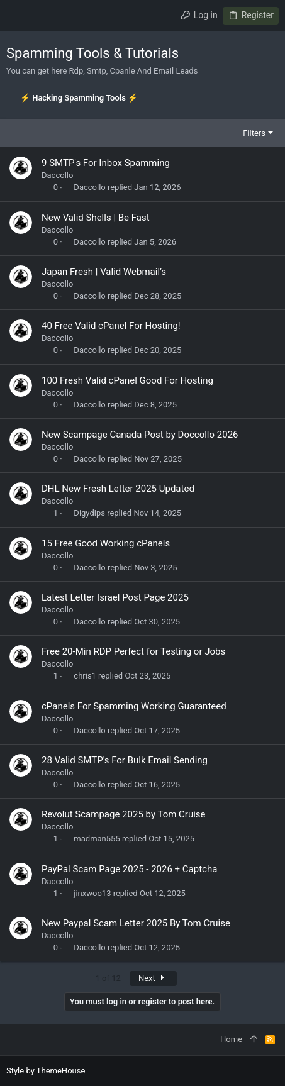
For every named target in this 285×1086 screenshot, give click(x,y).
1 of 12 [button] (107, 978)
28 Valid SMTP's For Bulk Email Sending (125, 760)
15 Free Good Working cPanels (106, 543)
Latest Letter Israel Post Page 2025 (115, 597)
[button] (18, 15)
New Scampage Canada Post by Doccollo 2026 (140, 434)
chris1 (85, 676)
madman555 (97, 838)
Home (231, 1039)
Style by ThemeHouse (45, 1070)
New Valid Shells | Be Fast (96, 217)
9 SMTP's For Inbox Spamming (106, 163)
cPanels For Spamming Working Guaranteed (134, 706)
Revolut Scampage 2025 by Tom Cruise (124, 814)
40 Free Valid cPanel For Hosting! (111, 325)
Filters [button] (254, 133)
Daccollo (57, 175)
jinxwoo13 (92, 893)
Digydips (89, 513)
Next (153, 978)
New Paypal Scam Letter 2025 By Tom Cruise (136, 923)
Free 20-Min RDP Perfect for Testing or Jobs (133, 651)
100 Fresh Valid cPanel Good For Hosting (127, 380)
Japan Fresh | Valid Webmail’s (104, 271)
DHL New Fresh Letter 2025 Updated (118, 488)
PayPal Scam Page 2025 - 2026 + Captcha (129, 869)
